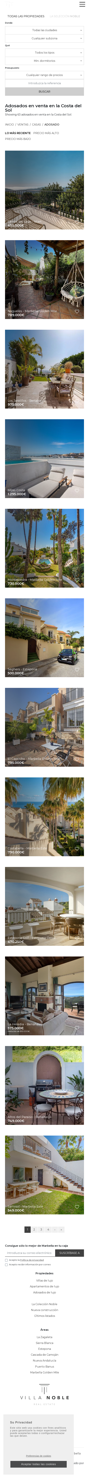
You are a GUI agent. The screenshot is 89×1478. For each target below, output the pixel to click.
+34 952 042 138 (44, 1428)
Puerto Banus (44, 1366)
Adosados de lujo (44, 1292)
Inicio (9, 124)
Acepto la (26, 1260)
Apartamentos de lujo (44, 1286)
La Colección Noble (44, 1304)
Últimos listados (44, 1315)
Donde (8, 23)
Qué (7, 45)
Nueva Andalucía (44, 1360)
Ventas (22, 124)
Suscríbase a (70, 1253)
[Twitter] (54, 1417)
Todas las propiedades (25, 16)
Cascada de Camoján (44, 1354)
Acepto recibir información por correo (30, 1264)
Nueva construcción (44, 1310)
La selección (65, 16)
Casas (36, 124)
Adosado (51, 124)
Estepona (44, 1348)
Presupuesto (12, 68)
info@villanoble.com (44, 1434)
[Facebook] (35, 1417)
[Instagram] (42, 1417)
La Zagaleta (44, 1337)
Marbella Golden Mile (44, 1372)
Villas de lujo (44, 1280)
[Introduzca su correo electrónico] (30, 1253)
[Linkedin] (48, 1417)
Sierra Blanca (44, 1343)
